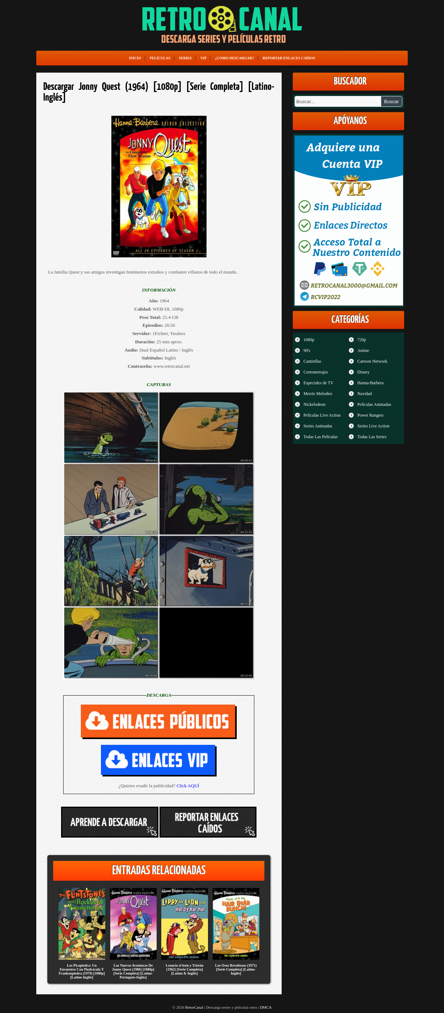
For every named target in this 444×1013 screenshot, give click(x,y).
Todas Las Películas (321, 436)
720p (361, 339)
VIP (203, 58)
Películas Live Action (322, 415)
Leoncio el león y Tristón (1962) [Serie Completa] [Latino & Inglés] (184, 969)
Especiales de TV (319, 382)
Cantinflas (312, 361)
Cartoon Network (372, 361)
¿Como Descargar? (234, 58)
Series (185, 58)
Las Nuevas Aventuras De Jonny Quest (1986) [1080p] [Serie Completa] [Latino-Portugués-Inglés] (133, 971)
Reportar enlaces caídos (289, 58)
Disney (363, 372)
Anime (363, 350)
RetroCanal (194, 1007)
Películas (160, 58)
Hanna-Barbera (370, 382)
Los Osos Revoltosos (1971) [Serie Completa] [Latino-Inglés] (236, 969)
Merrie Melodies (318, 393)
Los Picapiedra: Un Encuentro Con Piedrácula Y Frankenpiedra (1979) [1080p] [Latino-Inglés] (82, 971)
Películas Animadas (374, 404)
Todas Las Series (372, 436)
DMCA (266, 1007)
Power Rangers (370, 415)
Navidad (364, 393)
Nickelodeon (314, 404)
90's (307, 350)
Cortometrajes (316, 372)
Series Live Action (373, 425)
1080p (309, 339)
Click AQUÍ (187, 785)
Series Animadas (318, 425)
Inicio (135, 58)
